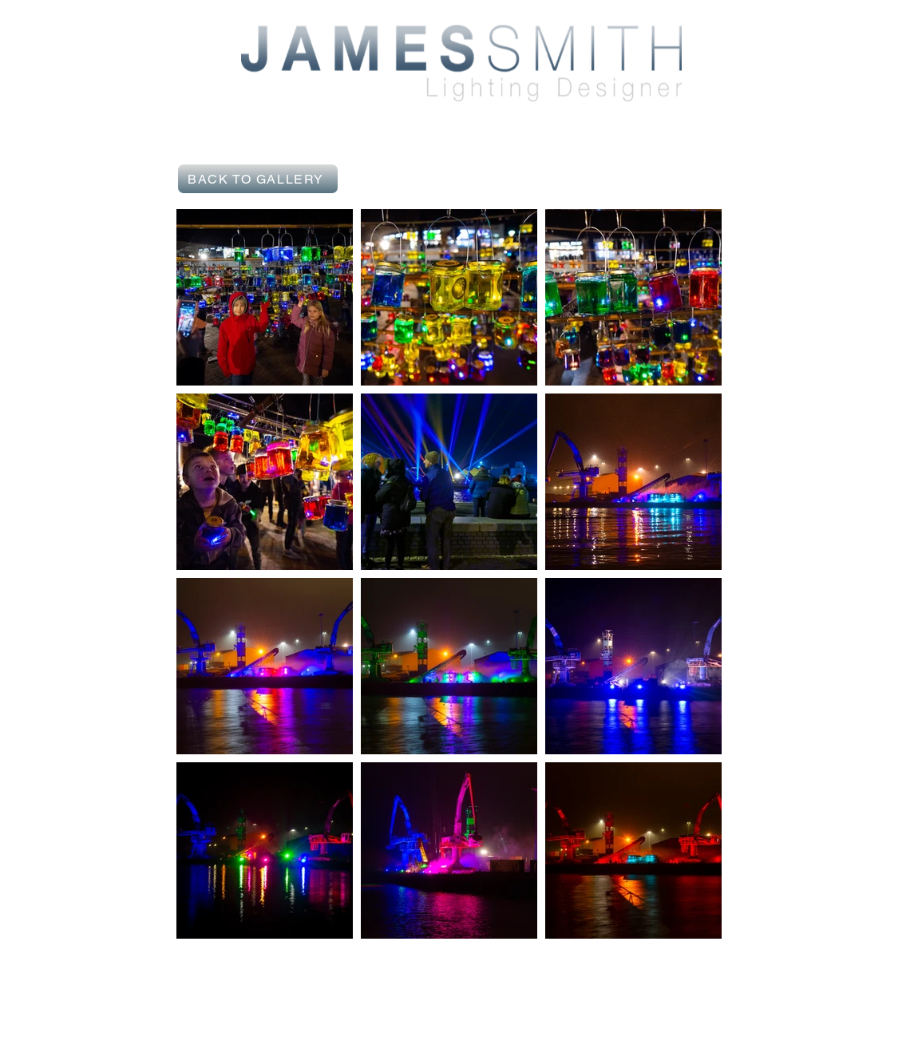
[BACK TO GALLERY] (257, 179)
